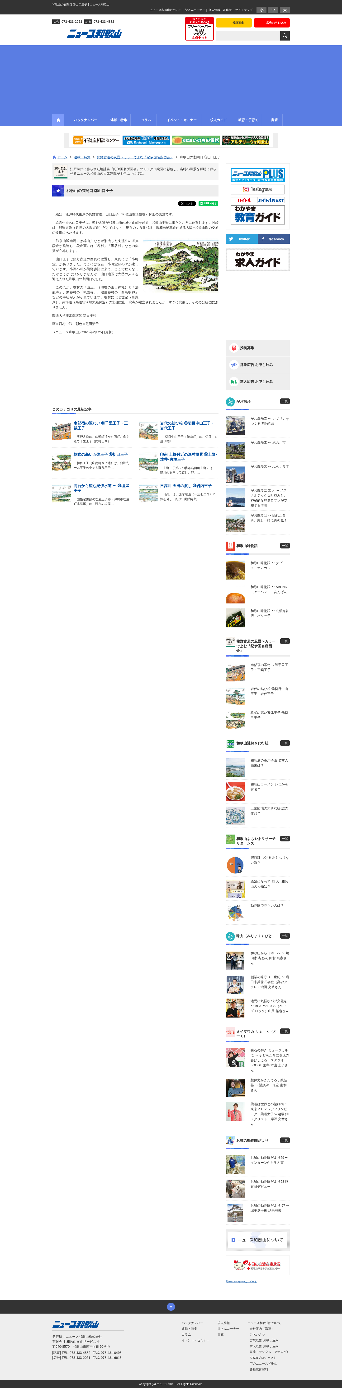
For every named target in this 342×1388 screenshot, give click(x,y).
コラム (186, 1334)
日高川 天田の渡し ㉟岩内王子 (186, 486)
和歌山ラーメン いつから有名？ (269, 786)
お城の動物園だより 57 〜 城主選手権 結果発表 (270, 1208)
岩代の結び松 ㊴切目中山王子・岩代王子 (269, 691)
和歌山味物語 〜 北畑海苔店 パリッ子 (270, 613)
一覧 (285, 401)
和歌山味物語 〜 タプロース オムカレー (270, 565)
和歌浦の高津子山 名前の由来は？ (269, 762)
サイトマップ (243, 10)
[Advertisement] (171, 78)
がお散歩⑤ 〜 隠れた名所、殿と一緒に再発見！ (269, 517)
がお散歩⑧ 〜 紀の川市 (268, 442)
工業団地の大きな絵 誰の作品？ (269, 810)
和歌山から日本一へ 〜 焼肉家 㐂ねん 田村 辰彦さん (270, 958)
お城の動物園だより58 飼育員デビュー (269, 1184)
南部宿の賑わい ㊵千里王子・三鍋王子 (269, 667)
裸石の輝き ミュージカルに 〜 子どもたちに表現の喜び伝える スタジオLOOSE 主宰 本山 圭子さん (270, 1060)
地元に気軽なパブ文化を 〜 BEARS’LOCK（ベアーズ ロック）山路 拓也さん (270, 1006)
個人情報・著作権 (220, 10)
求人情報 (224, 1323)
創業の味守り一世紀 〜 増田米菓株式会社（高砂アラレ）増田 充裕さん (270, 982)
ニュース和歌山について (165, 10)
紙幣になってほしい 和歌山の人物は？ (269, 884)
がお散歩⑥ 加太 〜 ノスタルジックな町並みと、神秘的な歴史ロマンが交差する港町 (269, 498)
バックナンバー (192, 1323)
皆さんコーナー (195, 10)
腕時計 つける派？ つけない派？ (270, 860)
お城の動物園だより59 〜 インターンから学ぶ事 (269, 1160)
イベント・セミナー (195, 1340)
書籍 (221, 1334)
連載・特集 (189, 1328)
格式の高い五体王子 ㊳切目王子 (101, 454)
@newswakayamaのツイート (241, 1281)
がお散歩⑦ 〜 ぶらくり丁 (270, 466)
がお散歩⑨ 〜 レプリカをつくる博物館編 (270, 421)
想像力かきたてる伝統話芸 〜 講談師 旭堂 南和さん (269, 1085)
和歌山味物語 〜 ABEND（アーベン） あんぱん (269, 589)
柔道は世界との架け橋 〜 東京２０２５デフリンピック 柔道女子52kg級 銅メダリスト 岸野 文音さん (270, 1114)
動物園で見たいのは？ (267, 905)
